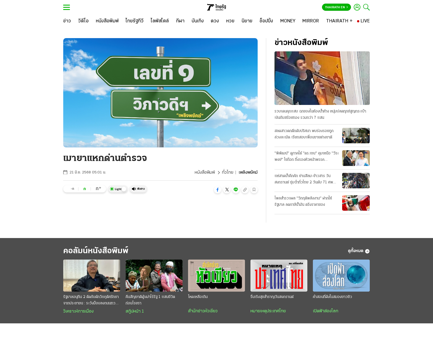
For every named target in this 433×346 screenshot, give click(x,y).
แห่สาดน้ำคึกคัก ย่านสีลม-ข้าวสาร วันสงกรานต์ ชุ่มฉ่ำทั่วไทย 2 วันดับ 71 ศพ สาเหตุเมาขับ (303, 180)
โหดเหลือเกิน (198, 297)
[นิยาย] (247, 21)
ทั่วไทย (227, 172)
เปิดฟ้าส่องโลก (325, 311)
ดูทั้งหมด (359, 251)
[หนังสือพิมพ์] (107, 21)
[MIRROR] (310, 21)
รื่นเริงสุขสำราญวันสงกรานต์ (272, 297)
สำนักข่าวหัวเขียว (203, 311)
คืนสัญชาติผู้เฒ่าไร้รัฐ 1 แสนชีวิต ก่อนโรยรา (150, 300)
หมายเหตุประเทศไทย (268, 311)
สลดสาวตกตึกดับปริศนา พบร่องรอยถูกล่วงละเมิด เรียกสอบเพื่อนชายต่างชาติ (304, 134)
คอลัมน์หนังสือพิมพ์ (95, 251)
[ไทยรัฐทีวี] (135, 21)
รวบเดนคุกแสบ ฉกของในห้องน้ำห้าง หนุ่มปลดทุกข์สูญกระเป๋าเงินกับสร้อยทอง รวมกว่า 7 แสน (320, 114)
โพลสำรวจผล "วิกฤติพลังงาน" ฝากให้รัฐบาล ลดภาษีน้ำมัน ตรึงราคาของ (303, 201)
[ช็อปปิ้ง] (266, 21)
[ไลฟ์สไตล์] (160, 21)
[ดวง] (215, 21)
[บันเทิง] (198, 21)
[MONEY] (287, 21)
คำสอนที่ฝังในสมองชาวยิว (332, 297)
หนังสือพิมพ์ (205, 172)
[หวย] (230, 21)
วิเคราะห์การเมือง (78, 311)
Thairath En (336, 7)
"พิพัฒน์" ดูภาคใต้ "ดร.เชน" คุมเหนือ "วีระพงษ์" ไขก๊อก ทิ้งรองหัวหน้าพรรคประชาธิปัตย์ (306, 157)
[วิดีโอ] (83, 21)
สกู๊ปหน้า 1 (135, 311)
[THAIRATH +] (339, 21)
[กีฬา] (180, 21)
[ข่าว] (67, 21)
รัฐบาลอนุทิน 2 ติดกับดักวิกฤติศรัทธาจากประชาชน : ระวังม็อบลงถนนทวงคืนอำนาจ (91, 301)
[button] (217, 189)
